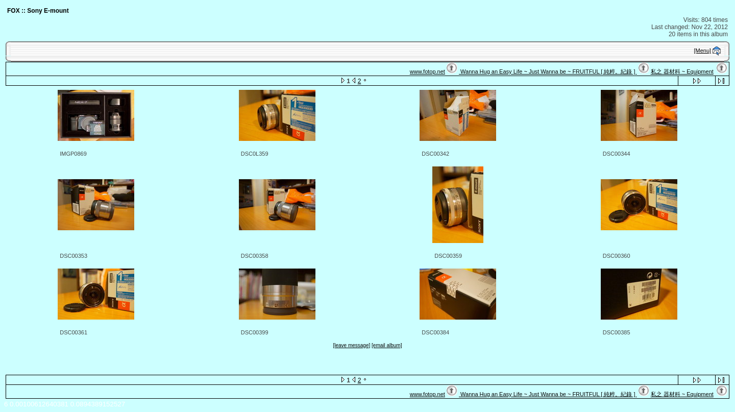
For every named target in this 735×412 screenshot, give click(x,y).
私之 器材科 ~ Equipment (682, 71)
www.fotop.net (427, 71)
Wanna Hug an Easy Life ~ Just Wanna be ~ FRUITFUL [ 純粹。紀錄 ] (547, 71)
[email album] (387, 345)
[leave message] (351, 345)
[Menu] (703, 50)
